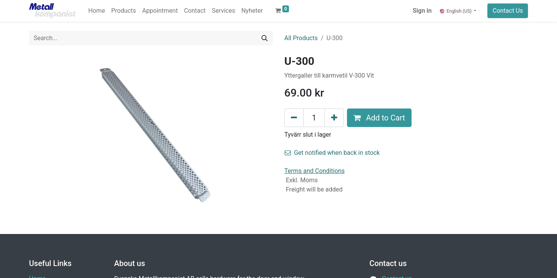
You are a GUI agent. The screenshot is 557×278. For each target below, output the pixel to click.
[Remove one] (294, 117)
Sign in (422, 10)
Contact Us (507, 10)
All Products (301, 38)
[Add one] (334, 117)
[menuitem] (96, 11)
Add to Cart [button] (379, 117)
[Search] (264, 38)
